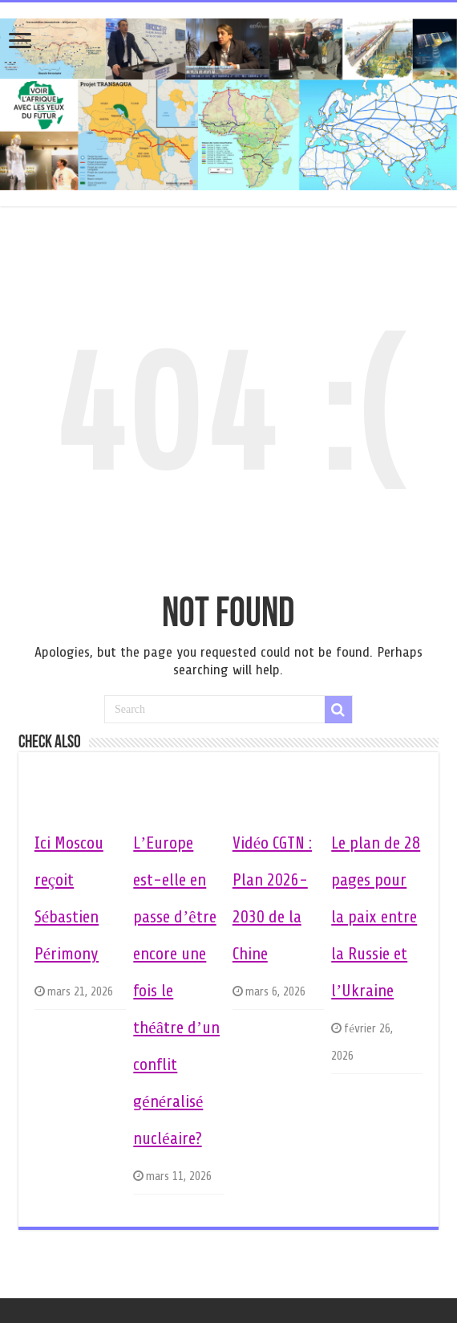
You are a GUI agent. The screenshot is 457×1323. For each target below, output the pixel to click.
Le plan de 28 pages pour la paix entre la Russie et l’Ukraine (375, 916)
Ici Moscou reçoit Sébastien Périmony (68, 898)
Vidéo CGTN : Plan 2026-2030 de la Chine (272, 898)
